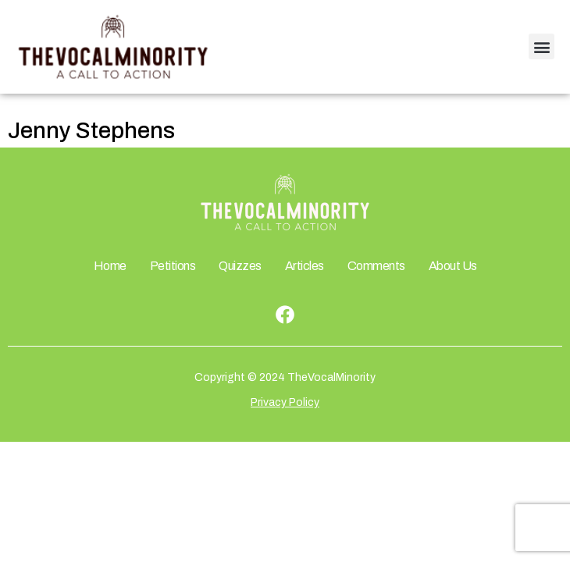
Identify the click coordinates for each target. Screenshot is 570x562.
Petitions (173, 265)
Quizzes (240, 265)
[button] (541, 46)
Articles (304, 265)
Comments (376, 265)
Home (110, 265)
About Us (453, 265)
